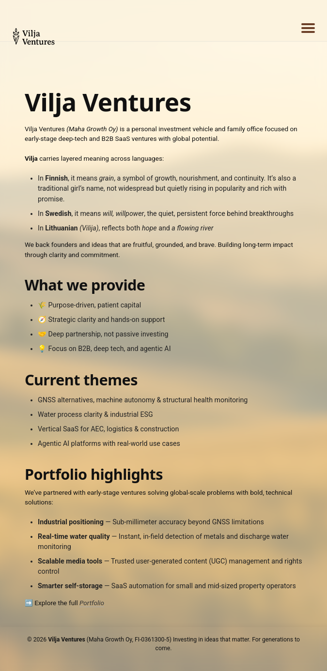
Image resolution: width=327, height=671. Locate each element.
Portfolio (91, 603)
